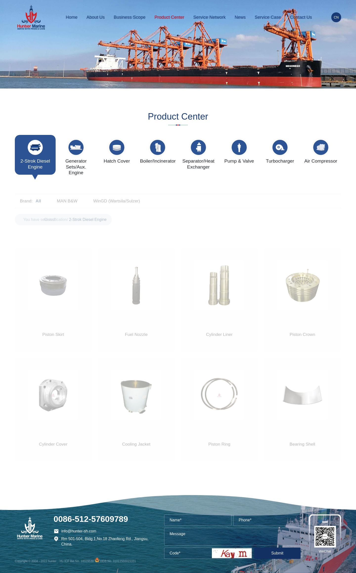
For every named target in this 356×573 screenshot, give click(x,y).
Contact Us (301, 17)
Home (72, 17)
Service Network (209, 17)
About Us (96, 17)
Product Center (169, 17)
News (240, 17)
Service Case (268, 17)
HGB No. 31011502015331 (118, 561)
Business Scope (130, 17)
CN (336, 17)
